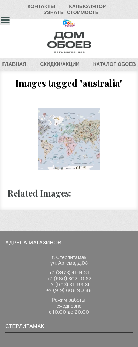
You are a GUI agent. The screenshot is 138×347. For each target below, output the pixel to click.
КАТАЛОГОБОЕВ (114, 64)
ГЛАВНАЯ (14, 64)
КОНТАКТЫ (41, 6)
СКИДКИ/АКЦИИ (59, 64)
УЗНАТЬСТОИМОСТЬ (71, 12)
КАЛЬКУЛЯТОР (87, 6)
